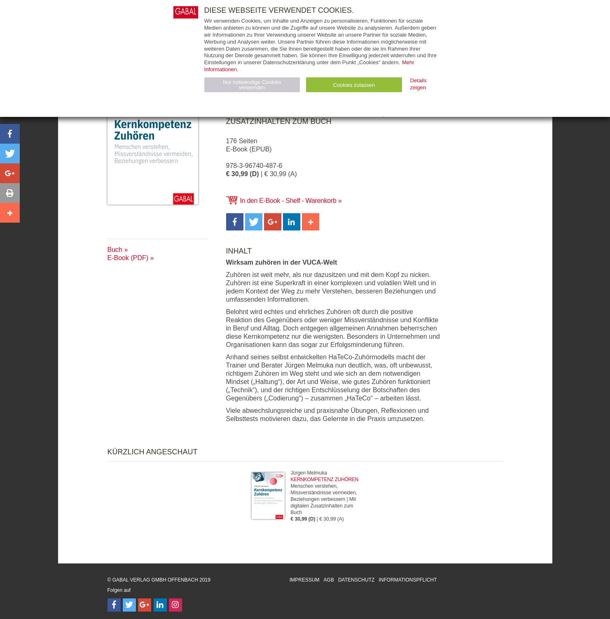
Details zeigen (418, 84)
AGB (329, 580)
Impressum (305, 580)
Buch (115, 249)
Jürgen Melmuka (309, 473)
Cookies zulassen (354, 85)
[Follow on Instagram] (175, 605)
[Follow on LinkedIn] (160, 605)
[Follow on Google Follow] (144, 605)
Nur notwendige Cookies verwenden (252, 85)
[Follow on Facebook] (114, 605)
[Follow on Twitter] (129, 605)
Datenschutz (356, 580)
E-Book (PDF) (128, 257)
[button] (234, 221)
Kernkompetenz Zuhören (324, 479)
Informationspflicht (408, 580)
